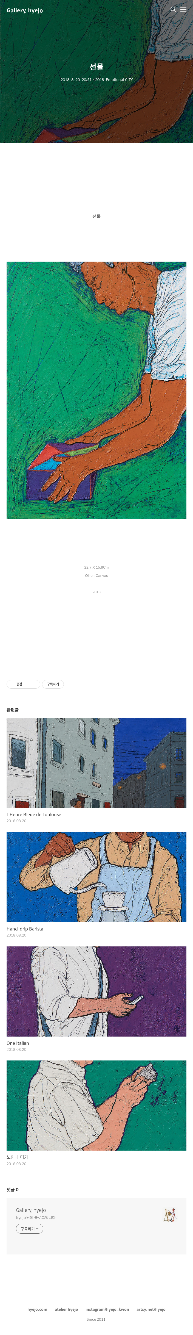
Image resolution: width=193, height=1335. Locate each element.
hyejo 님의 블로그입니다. (36, 1217)
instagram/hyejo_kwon (107, 1309)
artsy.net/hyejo (151, 1309)
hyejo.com (37, 1309)
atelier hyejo (66, 1309)
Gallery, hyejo (25, 10)
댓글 (13, 1189)
